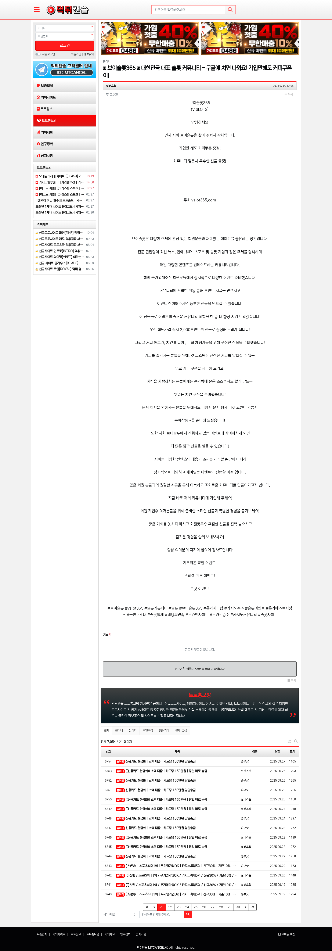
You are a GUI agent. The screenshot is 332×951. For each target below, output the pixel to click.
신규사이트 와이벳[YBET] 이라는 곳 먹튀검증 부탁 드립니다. (60, 257)
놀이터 (133, 730)
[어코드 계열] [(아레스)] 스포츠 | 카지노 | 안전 (60, 188)
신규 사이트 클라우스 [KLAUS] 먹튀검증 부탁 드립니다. (60, 263)
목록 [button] (289, 94)
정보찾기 (89, 54)
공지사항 (141, 934)
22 (170, 907)
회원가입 (76, 54)
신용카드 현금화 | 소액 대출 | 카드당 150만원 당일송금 (156, 762)
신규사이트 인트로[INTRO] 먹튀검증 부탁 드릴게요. (60, 251)
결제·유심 (181, 730)
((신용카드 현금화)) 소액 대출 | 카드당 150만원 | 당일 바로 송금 (161, 771)
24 (187, 907)
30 (238, 907)
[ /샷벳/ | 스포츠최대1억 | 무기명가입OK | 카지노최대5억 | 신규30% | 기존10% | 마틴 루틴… (177, 866)
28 (221, 907)
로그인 (65, 45)
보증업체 (42, 934)
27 (212, 907)
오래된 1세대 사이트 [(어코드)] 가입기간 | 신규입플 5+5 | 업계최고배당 (60, 176)
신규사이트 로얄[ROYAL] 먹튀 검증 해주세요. (60, 269)
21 (163, 907)
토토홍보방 (44, 168)
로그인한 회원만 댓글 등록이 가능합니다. (199, 669)
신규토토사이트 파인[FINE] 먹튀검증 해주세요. (60, 233)
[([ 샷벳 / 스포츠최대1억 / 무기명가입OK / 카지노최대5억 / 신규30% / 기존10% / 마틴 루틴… (177, 876)
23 (179, 907)
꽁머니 (119, 730)
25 (196, 907)
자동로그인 (48, 54)
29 (229, 907)
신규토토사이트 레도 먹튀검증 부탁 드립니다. (60, 239)
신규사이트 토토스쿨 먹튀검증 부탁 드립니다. (60, 245)
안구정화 (125, 934)
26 (204, 907)
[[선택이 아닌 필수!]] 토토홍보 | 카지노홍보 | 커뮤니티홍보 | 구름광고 (60, 200)
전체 (106, 730)
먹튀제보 (42, 224)
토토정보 (76, 934)
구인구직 (148, 730)
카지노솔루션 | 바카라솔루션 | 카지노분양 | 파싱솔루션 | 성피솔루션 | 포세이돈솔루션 (60, 182)
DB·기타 (164, 730)
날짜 (277, 751)
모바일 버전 (286, 934)
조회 (292, 751)
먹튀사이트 (59, 934)
